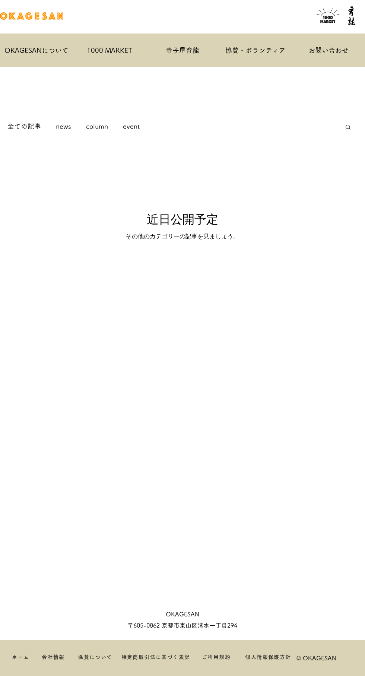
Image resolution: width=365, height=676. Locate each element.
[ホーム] (21, 657)
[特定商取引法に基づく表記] (156, 657)
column (97, 126)
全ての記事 (24, 126)
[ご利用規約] (216, 657)
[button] (348, 127)
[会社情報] (53, 657)
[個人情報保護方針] (268, 657)
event (131, 126)
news (63, 126)
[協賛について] (95, 657)
